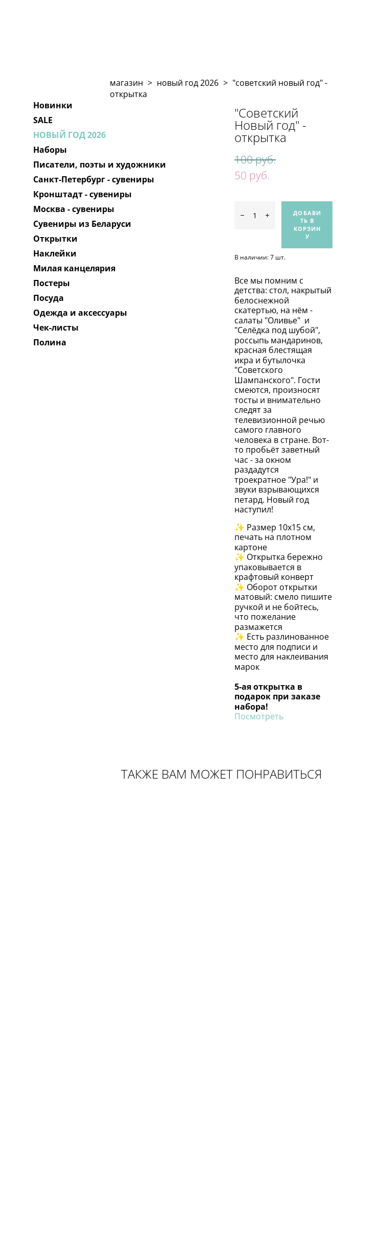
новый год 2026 (188, 82)
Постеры (51, 283)
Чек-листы (56, 327)
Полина (49, 342)
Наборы (50, 149)
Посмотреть (258, 716)
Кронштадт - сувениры (82, 194)
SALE (43, 120)
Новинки (53, 105)
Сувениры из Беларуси (82, 223)
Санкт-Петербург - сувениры (93, 179)
